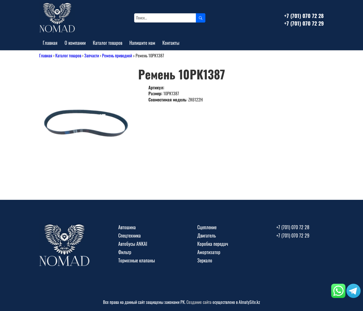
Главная (50, 42)
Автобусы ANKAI (132, 243)
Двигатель (206, 235)
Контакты (170, 42)
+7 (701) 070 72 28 (304, 15)
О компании (75, 42)
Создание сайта (199, 302)
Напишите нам (142, 42)
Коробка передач (212, 243)
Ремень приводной (117, 55)
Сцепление (207, 227)
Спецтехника (129, 235)
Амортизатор (208, 252)
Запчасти (91, 55)
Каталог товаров (107, 42)
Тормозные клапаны (136, 260)
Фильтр (124, 252)
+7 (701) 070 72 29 (304, 23)
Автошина (127, 227)
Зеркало (204, 260)
